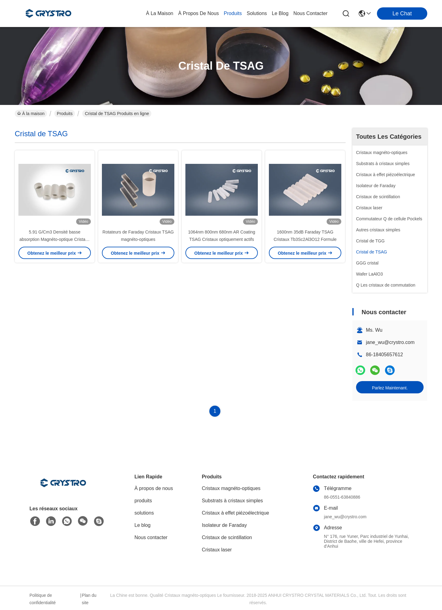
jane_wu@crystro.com (390, 342)
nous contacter (310, 13)
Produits (64, 113)
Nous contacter (151, 537)
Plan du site (89, 599)
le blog (280, 13)
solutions (257, 13)
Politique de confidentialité (42, 599)
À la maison (159, 13)
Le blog (142, 525)
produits (233, 13)
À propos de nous (198, 13)
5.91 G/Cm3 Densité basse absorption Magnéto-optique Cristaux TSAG (54, 239)
